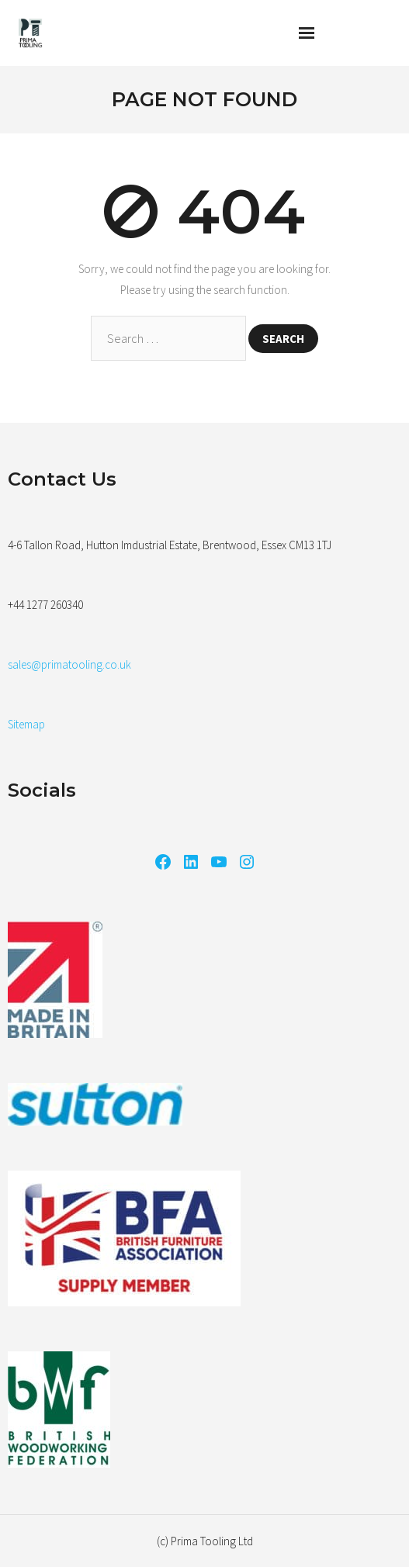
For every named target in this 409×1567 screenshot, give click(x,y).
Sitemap (26, 724)
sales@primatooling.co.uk (69, 664)
